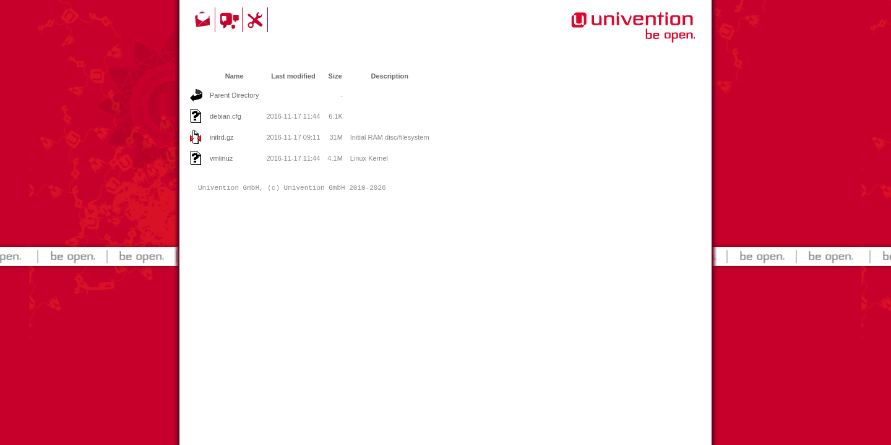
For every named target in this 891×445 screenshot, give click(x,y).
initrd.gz (222, 137)
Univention (608, 34)
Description (389, 76)
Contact (203, 19)
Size (335, 76)
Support (257, 19)
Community (230, 19)
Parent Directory (234, 95)
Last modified (293, 76)
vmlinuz (221, 158)
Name (234, 76)
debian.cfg (225, 116)
